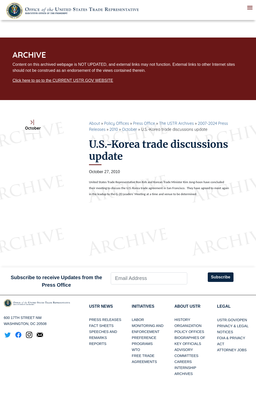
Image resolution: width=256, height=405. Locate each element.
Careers (183, 362)
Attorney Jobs (231, 350)
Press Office (144, 123)
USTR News (101, 306)
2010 (114, 129)
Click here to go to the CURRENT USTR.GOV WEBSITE (62, 80)
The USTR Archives (176, 123)
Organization (188, 326)
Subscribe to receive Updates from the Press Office (56, 281)
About (94, 123)
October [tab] (32, 125)
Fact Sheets (101, 326)
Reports (97, 344)
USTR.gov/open (232, 320)
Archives (183, 374)
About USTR (187, 306)
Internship (185, 368)
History (182, 320)
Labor (138, 320)
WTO (136, 350)
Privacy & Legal (232, 326)
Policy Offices (116, 123)
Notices (225, 332)
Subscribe (220, 277)
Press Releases (105, 320)
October (129, 129)
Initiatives (143, 306)
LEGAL (223, 306)
